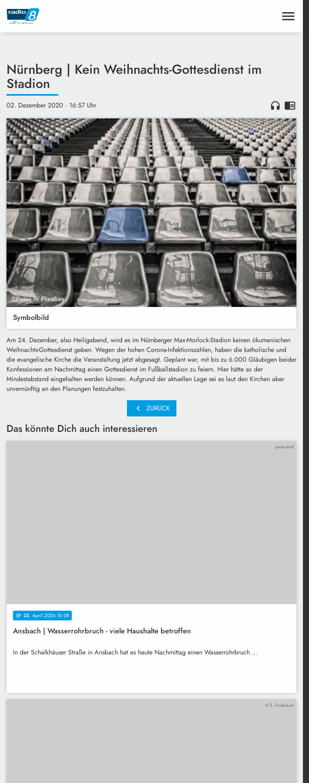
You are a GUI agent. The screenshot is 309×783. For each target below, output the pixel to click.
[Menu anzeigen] (288, 16)
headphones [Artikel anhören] (275, 105)
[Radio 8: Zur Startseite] (79, 16)
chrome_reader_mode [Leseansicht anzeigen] (290, 105)
